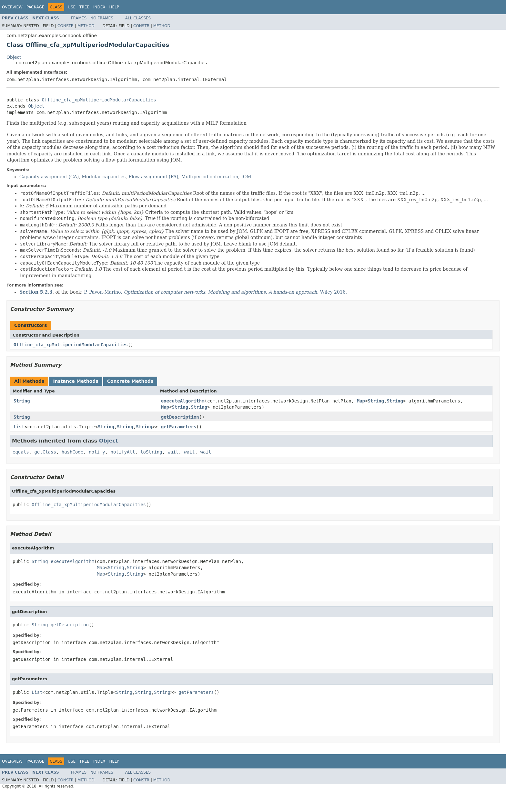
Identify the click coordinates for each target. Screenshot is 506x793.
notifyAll (122, 451)
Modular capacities (104, 176)
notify (97, 451)
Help (114, 7)
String (22, 400)
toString (151, 451)
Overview (12, 7)
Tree (84, 7)
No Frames (101, 18)
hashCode (72, 451)
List (19, 426)
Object (13, 57)
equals (21, 451)
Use (72, 7)
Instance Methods (75, 381)
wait (172, 451)
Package (35, 7)
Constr (65, 26)
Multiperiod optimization (209, 176)
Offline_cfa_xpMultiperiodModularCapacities (99, 99)
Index (99, 7)
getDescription (180, 417)
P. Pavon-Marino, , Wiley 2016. (215, 292)
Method (86, 26)
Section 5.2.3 (36, 292)
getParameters (179, 426)
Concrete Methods (130, 381)
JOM (246, 176)
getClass (45, 451)
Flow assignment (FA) (153, 176)
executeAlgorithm (183, 400)
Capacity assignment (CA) (49, 176)
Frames (79, 18)
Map (361, 400)
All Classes (138, 18)
